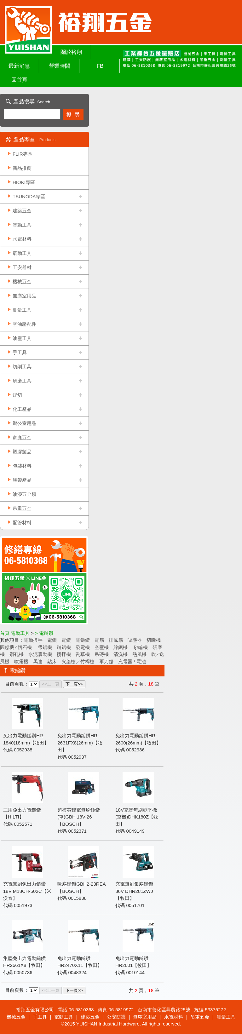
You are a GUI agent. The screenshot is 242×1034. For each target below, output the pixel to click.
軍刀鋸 (106, 661)
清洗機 (120, 654)
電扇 (99, 640)
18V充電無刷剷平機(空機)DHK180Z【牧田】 (136, 817)
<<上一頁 (50, 684)
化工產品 (22, 409)
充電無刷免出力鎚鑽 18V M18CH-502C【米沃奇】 (27, 891)
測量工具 (22, 310)
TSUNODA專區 (29, 196)
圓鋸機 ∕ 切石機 (16, 647)
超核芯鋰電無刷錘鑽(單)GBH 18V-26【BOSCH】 (78, 817)
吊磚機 (102, 654)
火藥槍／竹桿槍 (78, 661)
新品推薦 (22, 168)
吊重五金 (22, 508)
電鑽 (66, 640)
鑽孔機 (16, 654)
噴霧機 (21, 661)
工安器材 (22, 267)
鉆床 (52, 661)
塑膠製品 (22, 451)
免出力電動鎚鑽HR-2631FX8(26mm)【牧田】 (79, 742)
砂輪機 (140, 647)
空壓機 (102, 647)
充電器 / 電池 (132, 661)
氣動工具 (22, 253)
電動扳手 (33, 640)
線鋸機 (120, 647)
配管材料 (22, 522)
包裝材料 (22, 465)
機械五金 (22, 281)
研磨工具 (22, 380)
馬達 (38, 661)
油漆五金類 (24, 494)
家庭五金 (22, 437)
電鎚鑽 (83, 640)
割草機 (83, 654)
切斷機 (154, 640)
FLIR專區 (22, 154)
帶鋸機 (45, 647)
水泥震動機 (40, 654)
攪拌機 (64, 654)
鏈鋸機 (64, 647)
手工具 (20, 352)
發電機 (83, 647)
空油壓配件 (24, 324)
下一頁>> (74, 684)
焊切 (17, 395)
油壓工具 (22, 338)
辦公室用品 (24, 423)
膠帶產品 (22, 480)
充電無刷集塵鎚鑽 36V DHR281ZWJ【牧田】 (134, 891)
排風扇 (116, 640)
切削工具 (22, 366)
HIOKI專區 (24, 182)
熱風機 (139, 654)
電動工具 (22, 224)
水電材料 (22, 239)
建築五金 (22, 210)
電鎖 (52, 640)
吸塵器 (135, 640)
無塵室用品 (24, 295)
